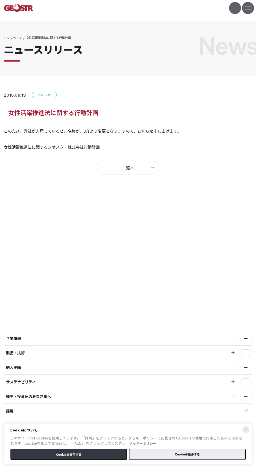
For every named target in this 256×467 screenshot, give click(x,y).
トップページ (13, 38)
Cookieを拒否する (187, 454)
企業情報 (13, 338)
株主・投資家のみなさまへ (28, 396)
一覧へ (128, 168)
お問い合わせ (235, 8)
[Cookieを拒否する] (246, 429)
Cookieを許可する (69, 454)
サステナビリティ (21, 381)
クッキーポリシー (143, 443)
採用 (10, 410)
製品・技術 (15, 352)
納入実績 (13, 367)
